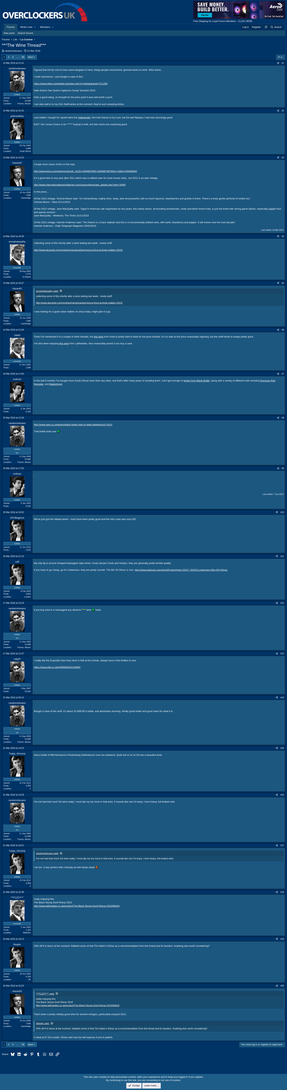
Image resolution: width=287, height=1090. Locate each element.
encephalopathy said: (47, 291)
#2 (283, 110)
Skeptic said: (42, 1023)
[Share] (278, 63)
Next (30, 57)
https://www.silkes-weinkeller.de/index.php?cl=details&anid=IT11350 (70, 83)
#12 (282, 603)
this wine (98, 336)
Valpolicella (84, 117)
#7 (283, 373)
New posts (9, 33)
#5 (283, 283)
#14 (282, 697)
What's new (26, 27)
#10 (282, 512)
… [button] (17, 57)
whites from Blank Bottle (196, 380)
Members (45, 27)
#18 (282, 892)
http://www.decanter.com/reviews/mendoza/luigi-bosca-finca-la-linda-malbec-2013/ (78, 250)
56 (23, 57)
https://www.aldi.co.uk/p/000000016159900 (57, 667)
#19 (282, 939)
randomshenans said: (47, 853)
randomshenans (13, 50)
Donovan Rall (267, 380)
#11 (282, 556)
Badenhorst (56, 384)
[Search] (276, 27)
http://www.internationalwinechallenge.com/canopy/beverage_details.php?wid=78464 (80, 184)
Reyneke (39, 384)
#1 (283, 63)
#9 (283, 468)
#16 (282, 795)
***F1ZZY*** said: (45, 993)
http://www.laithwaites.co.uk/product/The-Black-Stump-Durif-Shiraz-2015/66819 (76, 906)
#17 (282, 845)
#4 (283, 236)
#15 (282, 748)
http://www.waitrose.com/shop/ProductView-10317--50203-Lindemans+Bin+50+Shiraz (181, 570)
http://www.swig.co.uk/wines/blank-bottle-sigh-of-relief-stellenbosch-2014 (73, 424)
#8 (283, 417)
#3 (283, 157)
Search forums (25, 33)
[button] (35, 27)
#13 (282, 653)
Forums (11, 27)
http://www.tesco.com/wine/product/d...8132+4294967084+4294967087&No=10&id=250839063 (85, 171)
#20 (282, 985)
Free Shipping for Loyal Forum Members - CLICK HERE (222, 21)
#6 (283, 330)
